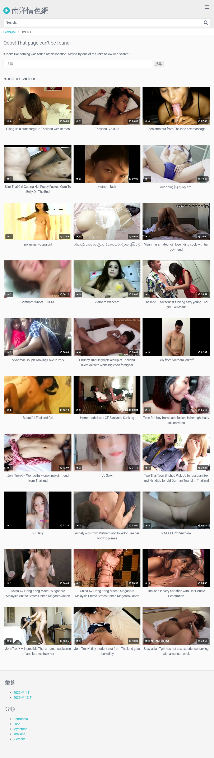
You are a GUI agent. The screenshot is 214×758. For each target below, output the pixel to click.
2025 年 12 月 (23, 698)
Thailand (19, 734)
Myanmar (20, 729)
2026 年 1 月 (22, 693)
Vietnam (19, 739)
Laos (16, 724)
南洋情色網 (26, 10)
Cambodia (20, 719)
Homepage (9, 31)
